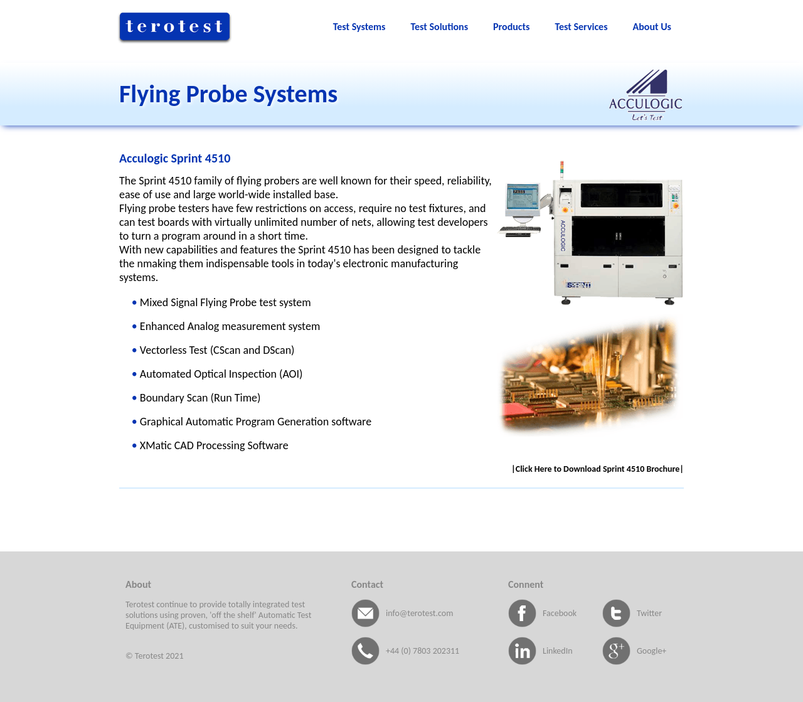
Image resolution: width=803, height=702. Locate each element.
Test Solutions (440, 27)
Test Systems (359, 27)
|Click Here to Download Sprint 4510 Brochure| (597, 469)
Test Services (581, 27)
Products (511, 27)
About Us (652, 27)
